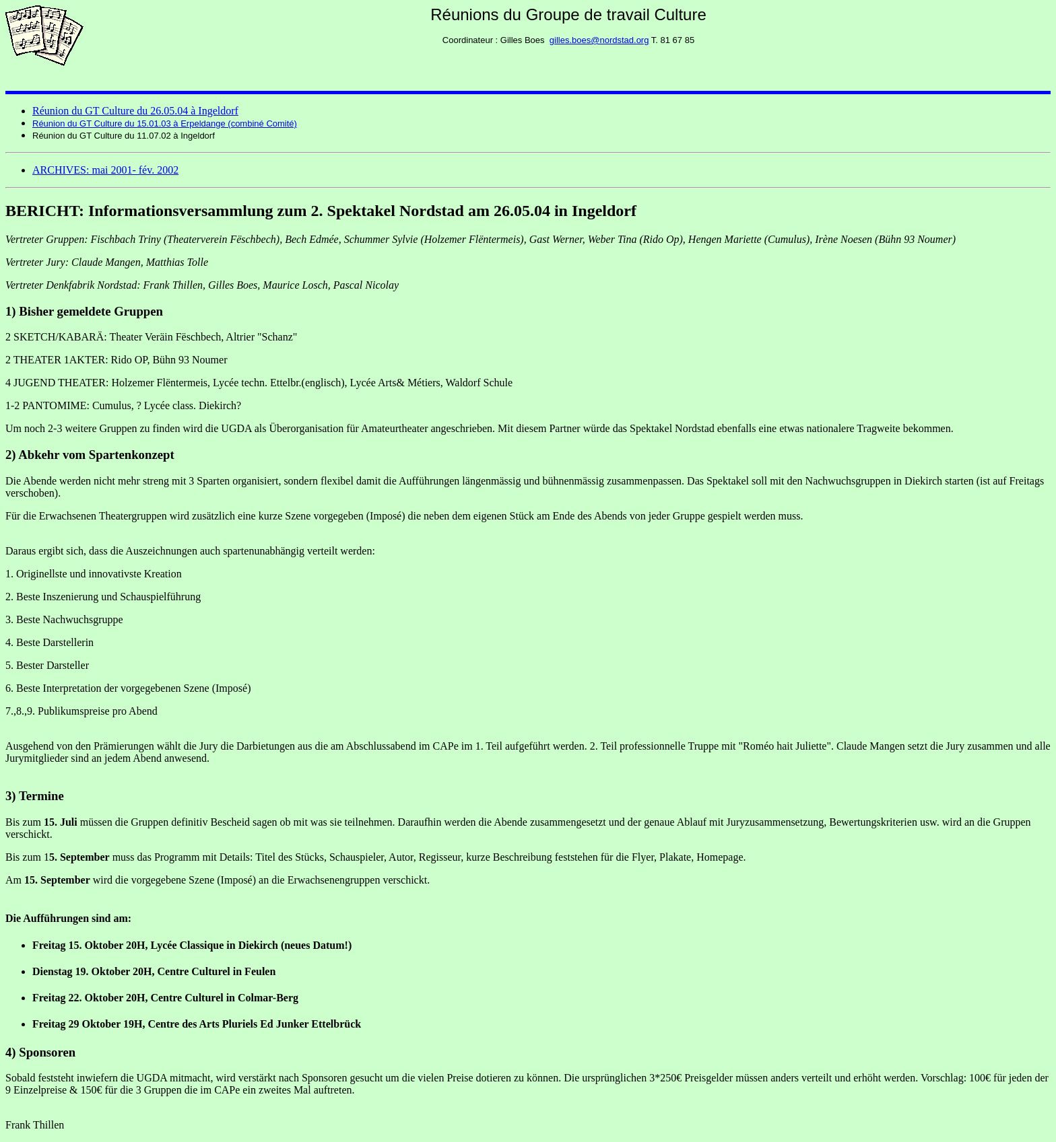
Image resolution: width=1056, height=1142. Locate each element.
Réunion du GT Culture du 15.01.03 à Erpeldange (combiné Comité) (164, 123)
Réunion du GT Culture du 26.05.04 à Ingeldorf (135, 110)
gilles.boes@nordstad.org (599, 40)
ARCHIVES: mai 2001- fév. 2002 (105, 170)
